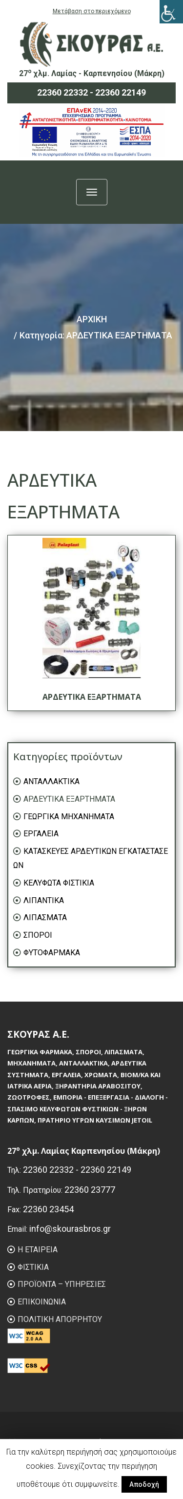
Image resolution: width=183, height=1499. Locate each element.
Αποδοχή (144, 1484)
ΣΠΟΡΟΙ (37, 935)
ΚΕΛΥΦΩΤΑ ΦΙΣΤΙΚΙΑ (58, 883)
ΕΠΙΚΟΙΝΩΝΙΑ (42, 1301)
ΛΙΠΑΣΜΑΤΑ (45, 917)
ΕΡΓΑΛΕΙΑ (41, 833)
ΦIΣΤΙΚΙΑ (33, 1267)
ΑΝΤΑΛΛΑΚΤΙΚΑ (51, 781)
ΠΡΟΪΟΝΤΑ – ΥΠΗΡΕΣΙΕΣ (62, 1284)
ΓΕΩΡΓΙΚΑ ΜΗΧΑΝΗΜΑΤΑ (68, 816)
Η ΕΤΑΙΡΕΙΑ (38, 1249)
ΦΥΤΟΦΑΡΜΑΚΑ (51, 952)
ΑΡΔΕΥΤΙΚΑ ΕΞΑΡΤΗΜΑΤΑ (69, 799)
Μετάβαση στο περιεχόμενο (92, 11)
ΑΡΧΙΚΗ (92, 319)
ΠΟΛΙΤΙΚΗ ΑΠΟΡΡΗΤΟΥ (60, 1319)
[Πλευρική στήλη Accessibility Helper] (171, 11)
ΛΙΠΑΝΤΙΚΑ (43, 900)
